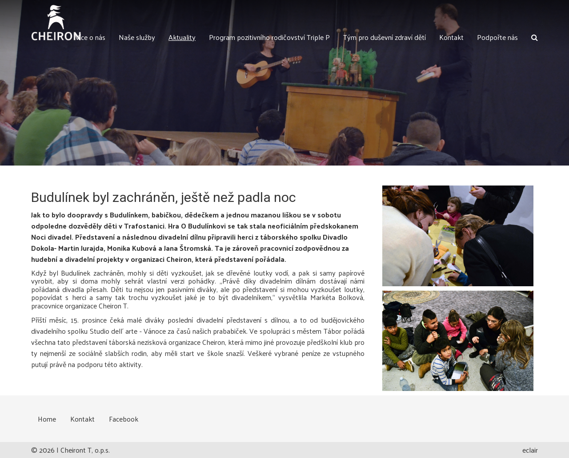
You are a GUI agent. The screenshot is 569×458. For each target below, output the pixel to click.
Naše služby (137, 37)
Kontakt (451, 37)
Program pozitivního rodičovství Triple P (269, 37)
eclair (530, 449)
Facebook (123, 418)
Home (47, 418)
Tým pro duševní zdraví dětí (384, 37)
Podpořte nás (497, 37)
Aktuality (182, 37)
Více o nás (90, 37)
